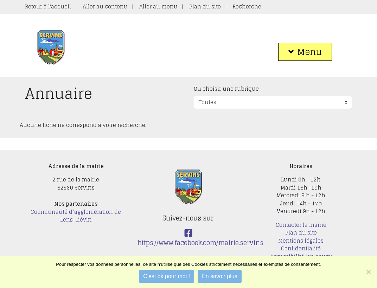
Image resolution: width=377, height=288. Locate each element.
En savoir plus (219, 276)
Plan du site (205, 6)
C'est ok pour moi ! (166, 276)
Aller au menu (158, 6)
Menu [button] (305, 51)
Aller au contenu (105, 6)
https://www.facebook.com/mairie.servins (200, 238)
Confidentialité (301, 248)
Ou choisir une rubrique (226, 89)
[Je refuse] (368, 271)
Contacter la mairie (301, 225)
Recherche (246, 6)
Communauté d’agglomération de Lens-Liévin (76, 216)
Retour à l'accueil (48, 6)
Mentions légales (301, 240)
